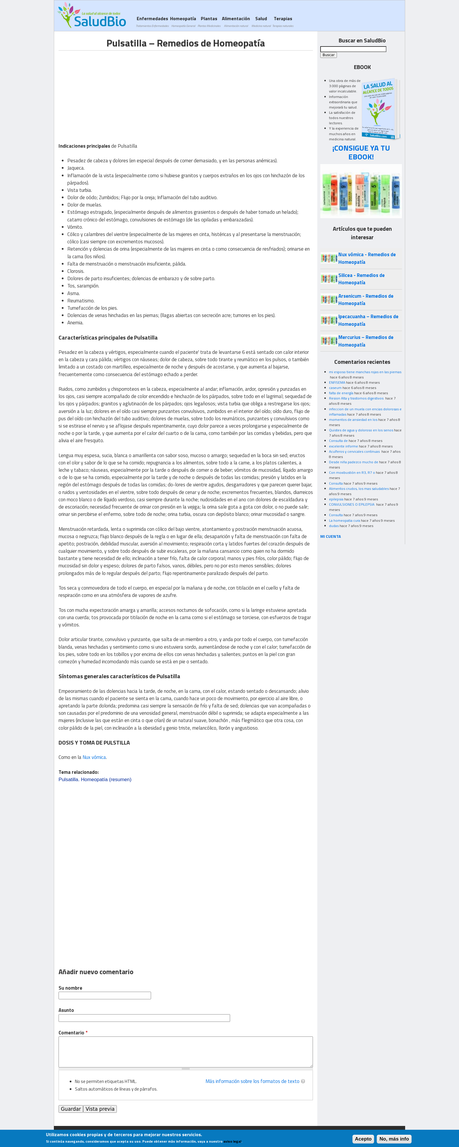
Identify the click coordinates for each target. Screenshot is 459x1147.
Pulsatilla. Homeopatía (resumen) (95, 779)
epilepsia (336, 499)
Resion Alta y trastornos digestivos (356, 398)
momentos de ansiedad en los (353, 419)
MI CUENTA (330, 536)
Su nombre (70, 988)
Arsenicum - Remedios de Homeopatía (365, 299)
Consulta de (338, 440)
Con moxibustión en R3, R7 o (352, 472)
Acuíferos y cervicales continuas (355, 451)
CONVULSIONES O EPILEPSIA (352, 504)
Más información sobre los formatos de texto (252, 1081)
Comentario (73, 1032)
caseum (335, 387)
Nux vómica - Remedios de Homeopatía (367, 258)
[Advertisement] (108, 91)
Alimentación (236, 21)
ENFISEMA (337, 382)
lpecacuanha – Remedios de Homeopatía (368, 320)
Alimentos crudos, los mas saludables (359, 488)
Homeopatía (183, 21)
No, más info (394, 1139)
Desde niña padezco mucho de (353, 462)
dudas (334, 525)
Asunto (66, 1010)
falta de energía (341, 393)
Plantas (209, 21)
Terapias (282, 21)
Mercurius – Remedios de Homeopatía (365, 340)
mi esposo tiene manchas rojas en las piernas (365, 372)
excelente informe (343, 446)
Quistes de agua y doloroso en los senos (361, 430)
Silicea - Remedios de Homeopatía (361, 278)
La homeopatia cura (344, 520)
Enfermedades (152, 21)
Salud (261, 21)
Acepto (363, 1139)
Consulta (336, 483)
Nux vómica (94, 757)
